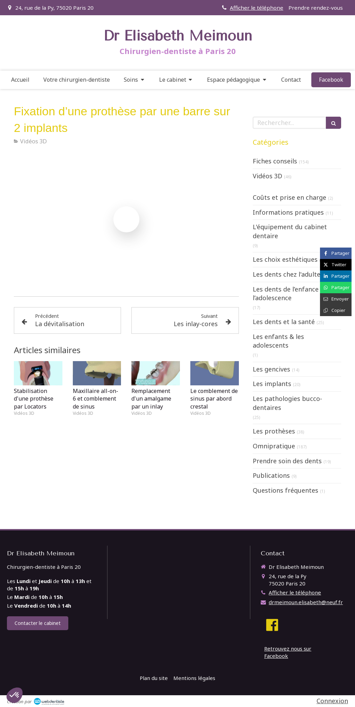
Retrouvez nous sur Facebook (287, 652)
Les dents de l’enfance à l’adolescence (288, 293)
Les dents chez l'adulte (286, 274)
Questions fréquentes (285, 490)
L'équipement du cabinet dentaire (290, 231)
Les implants (272, 383)
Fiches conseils (275, 161)
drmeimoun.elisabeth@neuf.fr (306, 602)
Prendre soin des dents (287, 461)
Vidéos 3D (267, 176)
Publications (271, 475)
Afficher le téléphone (256, 7)
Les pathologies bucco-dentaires (287, 403)
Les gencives (271, 369)
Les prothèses (274, 431)
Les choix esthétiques (285, 259)
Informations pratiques (288, 212)
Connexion (332, 701)
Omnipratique (274, 446)
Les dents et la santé (284, 321)
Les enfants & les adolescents (278, 341)
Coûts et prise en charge (289, 197)
